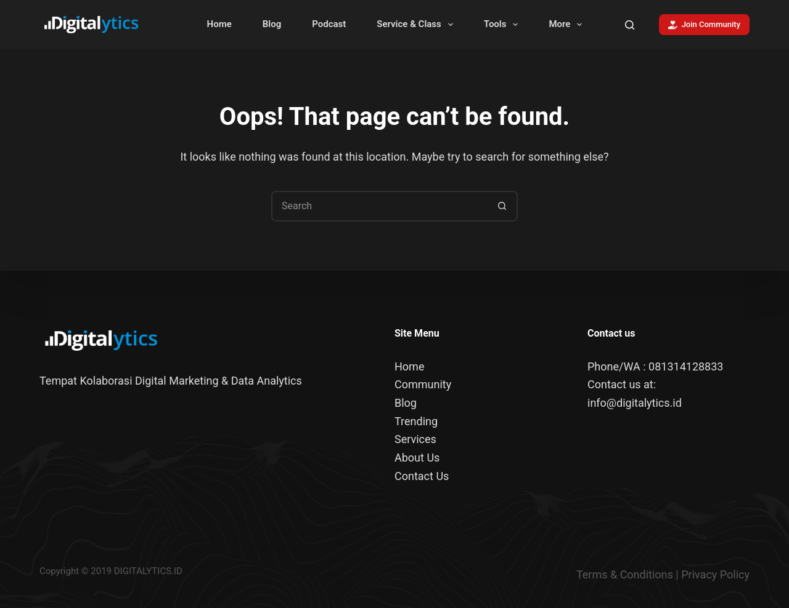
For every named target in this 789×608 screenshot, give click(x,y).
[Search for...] (379, 206)
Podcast (329, 24)
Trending (416, 421)
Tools (503, 24)
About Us (416, 457)
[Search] (629, 25)
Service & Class (417, 24)
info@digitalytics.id (634, 402)
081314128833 (685, 366)
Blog (272, 24)
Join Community (704, 25)
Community (422, 384)
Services (415, 439)
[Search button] (502, 206)
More (568, 24)
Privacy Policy (715, 573)
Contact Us (421, 476)
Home (219, 24)
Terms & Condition (622, 573)
